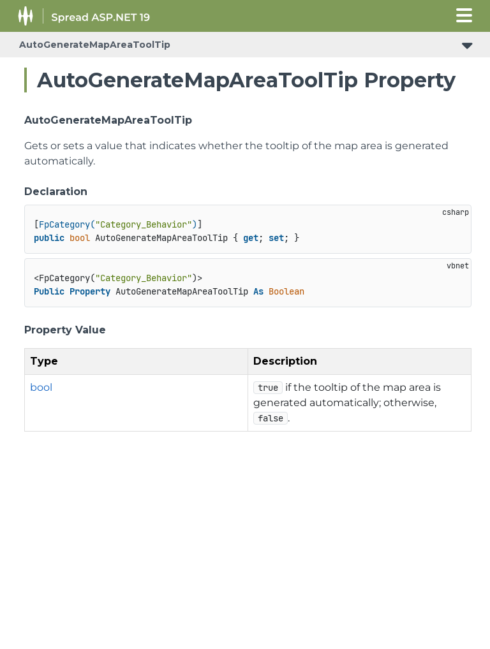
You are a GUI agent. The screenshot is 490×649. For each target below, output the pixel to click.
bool (41, 387)
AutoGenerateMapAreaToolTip (94, 44)
